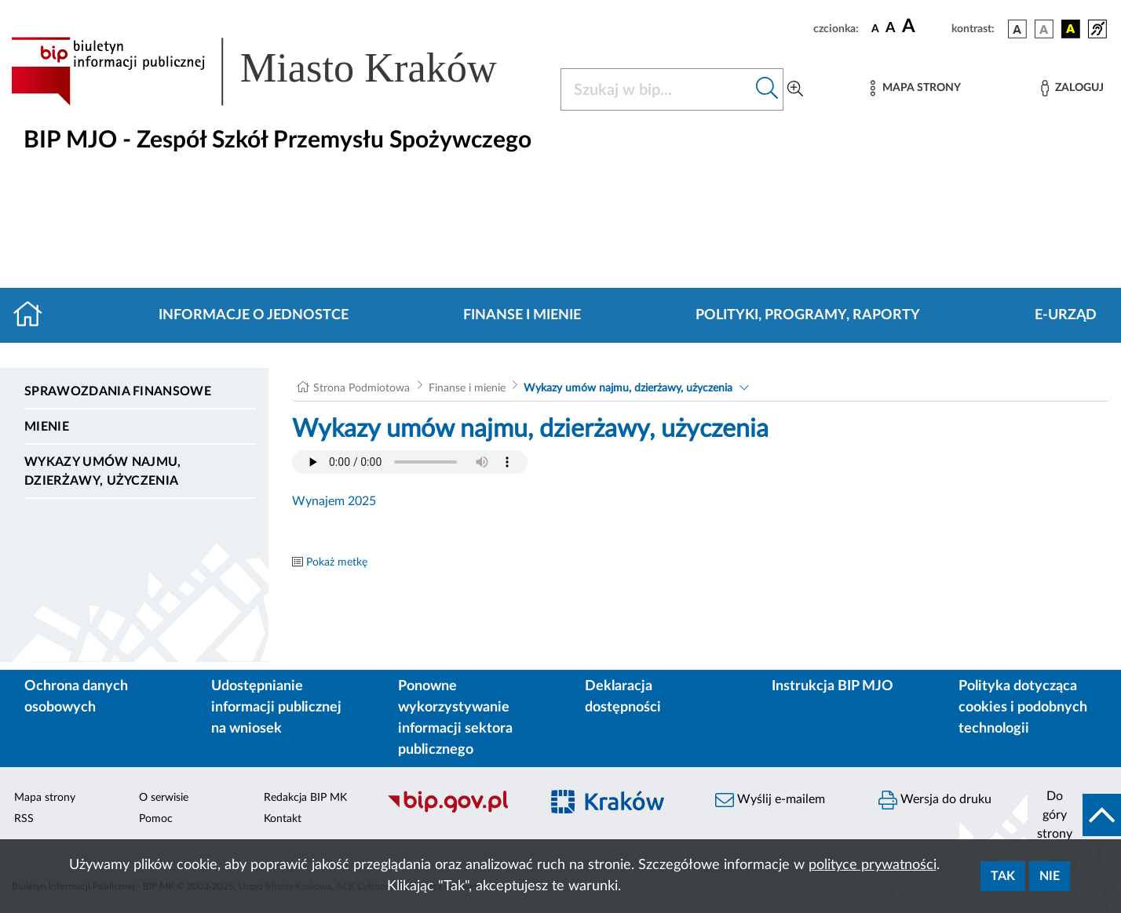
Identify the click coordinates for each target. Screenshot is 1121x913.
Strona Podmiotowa (361, 388)
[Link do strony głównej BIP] (276, 71)
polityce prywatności (873, 865)
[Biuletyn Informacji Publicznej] (455, 810)
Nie (1049, 876)
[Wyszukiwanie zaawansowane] (795, 89)
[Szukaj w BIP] (656, 89)
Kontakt (282, 818)
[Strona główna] (34, 315)
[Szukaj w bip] (767, 89)
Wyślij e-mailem (770, 800)
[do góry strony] (1074, 815)
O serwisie (163, 797)
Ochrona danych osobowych (76, 697)
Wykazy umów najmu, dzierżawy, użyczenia (102, 471)
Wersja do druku (934, 800)
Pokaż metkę (336, 562)
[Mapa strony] (915, 88)
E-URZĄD (1066, 315)
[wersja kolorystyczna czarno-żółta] (1071, 29)
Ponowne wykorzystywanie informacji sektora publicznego (455, 718)
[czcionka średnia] (890, 28)
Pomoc (156, 818)
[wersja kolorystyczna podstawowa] (1017, 29)
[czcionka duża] (924, 27)
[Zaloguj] (1072, 88)
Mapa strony (44, 797)
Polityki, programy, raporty (808, 315)
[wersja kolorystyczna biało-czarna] (1044, 29)
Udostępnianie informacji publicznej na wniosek (276, 707)
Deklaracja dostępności (623, 697)
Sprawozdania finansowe (117, 391)
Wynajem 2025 (334, 501)
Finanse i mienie (522, 315)
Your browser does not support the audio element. (410, 462)
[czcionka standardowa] (875, 28)
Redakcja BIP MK (305, 797)
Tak (1003, 876)
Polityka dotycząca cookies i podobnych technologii (1023, 707)
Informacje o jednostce (254, 315)
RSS (24, 818)
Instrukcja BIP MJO (832, 686)
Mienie (46, 426)
